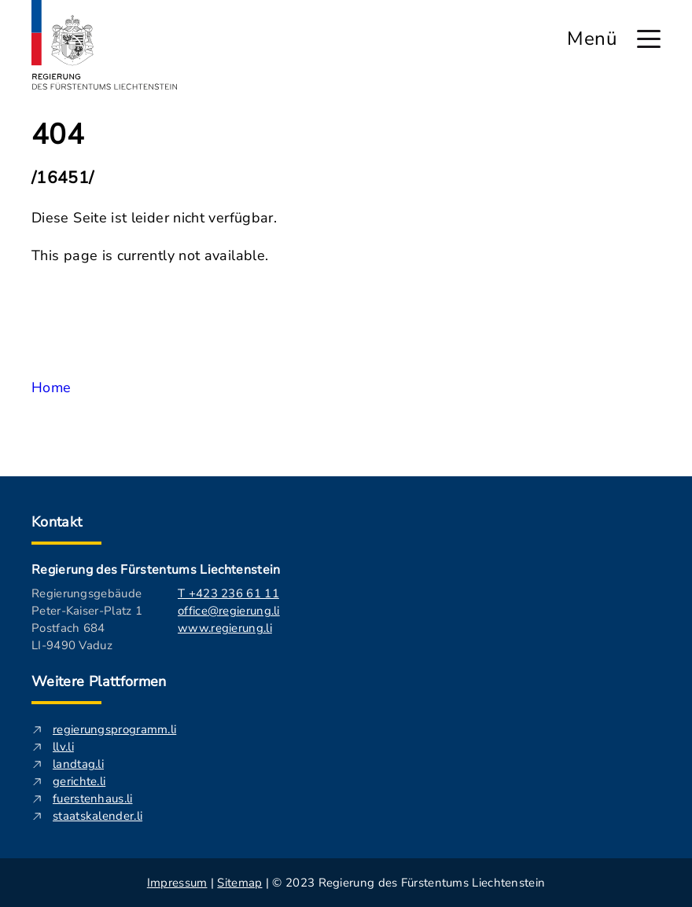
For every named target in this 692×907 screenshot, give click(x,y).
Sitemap (239, 882)
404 (57, 135)
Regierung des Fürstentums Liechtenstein (155, 569)
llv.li (63, 747)
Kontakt (57, 521)
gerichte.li (79, 781)
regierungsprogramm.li (114, 729)
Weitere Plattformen (99, 681)
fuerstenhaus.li (93, 798)
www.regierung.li (225, 628)
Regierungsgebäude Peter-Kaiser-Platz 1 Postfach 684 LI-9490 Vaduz (86, 619)
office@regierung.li (229, 611)
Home (51, 387)
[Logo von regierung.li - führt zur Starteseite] (104, 45)
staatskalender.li (97, 816)
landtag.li (78, 764)
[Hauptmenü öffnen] (649, 39)
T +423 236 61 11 (228, 593)
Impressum (177, 882)
